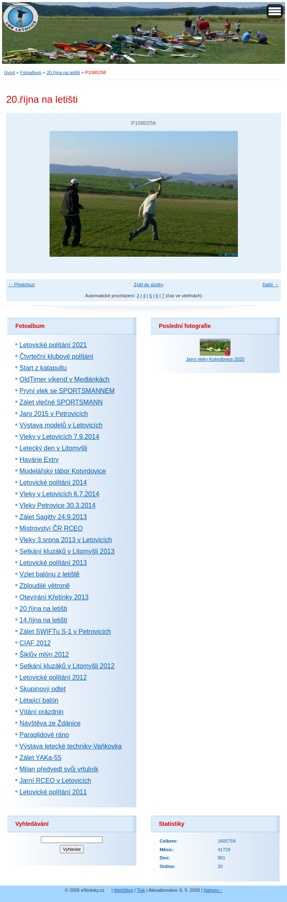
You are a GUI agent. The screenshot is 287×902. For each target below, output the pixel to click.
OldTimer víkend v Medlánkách (65, 379)
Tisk (141, 890)
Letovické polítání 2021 (53, 344)
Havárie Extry (39, 459)
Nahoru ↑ (213, 890)
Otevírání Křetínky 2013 (54, 597)
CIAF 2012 (35, 643)
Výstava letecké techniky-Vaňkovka (71, 746)
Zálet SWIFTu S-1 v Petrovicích (65, 631)
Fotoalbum (31, 72)
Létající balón (39, 700)
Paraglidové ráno (44, 734)
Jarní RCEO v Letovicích (55, 780)
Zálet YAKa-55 (41, 757)
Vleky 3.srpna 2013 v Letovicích (66, 539)
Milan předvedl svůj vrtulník (59, 769)
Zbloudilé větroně (45, 585)
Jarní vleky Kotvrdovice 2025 (215, 359)
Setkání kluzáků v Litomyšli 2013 (67, 551)
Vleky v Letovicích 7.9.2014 (59, 436)
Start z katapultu (43, 367)
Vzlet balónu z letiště (50, 574)
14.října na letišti (44, 620)
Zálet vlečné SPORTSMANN (61, 402)
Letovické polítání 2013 (53, 562)
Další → (270, 284)
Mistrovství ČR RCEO (51, 528)
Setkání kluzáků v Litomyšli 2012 (67, 665)
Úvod (9, 72)
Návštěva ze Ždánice (50, 723)
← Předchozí (21, 284)
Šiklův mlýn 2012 (44, 654)
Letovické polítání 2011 (53, 792)
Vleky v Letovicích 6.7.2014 (59, 494)
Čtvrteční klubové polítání (57, 356)
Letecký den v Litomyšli (53, 448)
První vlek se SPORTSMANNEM (67, 390)
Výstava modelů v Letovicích (61, 425)
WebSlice (123, 890)
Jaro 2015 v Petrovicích (54, 413)
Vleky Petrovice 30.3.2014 (58, 505)
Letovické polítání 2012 (53, 677)
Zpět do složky (148, 284)
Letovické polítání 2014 (53, 482)
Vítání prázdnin (42, 711)
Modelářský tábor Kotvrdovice (63, 471)
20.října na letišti (63, 72)
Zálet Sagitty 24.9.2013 (53, 516)
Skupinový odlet (43, 688)
